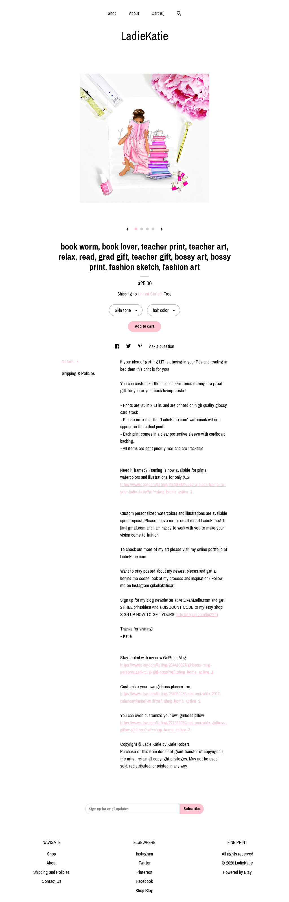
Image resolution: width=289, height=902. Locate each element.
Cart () (158, 13)
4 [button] (153, 229)
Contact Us (51, 881)
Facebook (144, 881)
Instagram (144, 854)
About (134, 13)
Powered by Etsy (237, 872)
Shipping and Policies (51, 872)
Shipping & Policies (78, 373)
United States (150, 294)
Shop (112, 13)
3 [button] (147, 229)
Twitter (144, 863)
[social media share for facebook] (118, 346)
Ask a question (161, 346)
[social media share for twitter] (129, 346)
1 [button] (136, 229)
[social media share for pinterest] (140, 346)
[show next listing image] (161, 229)
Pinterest (144, 872)
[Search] (179, 14)
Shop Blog (144, 890)
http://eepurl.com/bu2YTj (197, 614)
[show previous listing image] (127, 229)
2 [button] (141, 229)
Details (70, 361)
